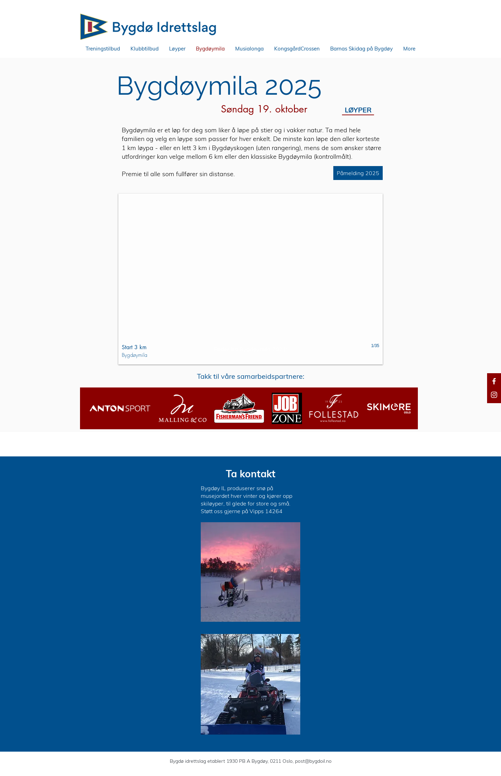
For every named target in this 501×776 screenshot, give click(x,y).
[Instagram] (494, 395)
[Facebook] (494, 381)
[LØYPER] (358, 109)
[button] (102, 48)
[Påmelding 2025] (358, 173)
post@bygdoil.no (313, 761)
